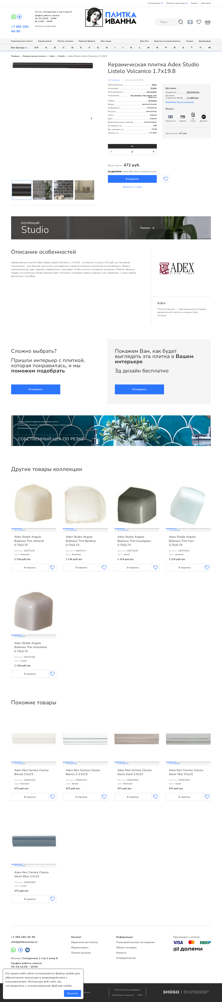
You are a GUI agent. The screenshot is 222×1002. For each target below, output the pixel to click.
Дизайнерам (205, 41)
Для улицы (106, 41)
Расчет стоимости (185, 102)
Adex (52, 56)
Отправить (36, 389)
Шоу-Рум (144, 41)
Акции (194, 3)
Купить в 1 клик (132, 187)
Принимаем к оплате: (186, 937)
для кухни (147, 95)
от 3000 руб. (193, 98)
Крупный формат (87, 41)
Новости (121, 952)
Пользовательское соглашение (135, 942)
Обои (140, 995)
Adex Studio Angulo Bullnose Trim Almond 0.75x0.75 (29, 541)
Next (91, 118)
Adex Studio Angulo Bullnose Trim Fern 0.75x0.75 (182, 541)
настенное (152, 92)
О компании (154, 3)
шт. (132, 146)
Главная (15, 56)
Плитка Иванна (111, 17)
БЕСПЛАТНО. (193, 92)
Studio (61, 56)
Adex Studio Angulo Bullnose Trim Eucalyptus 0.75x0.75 (134, 541)
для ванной (135, 95)
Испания (152, 100)
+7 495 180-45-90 (23, 937)
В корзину (132, 179)
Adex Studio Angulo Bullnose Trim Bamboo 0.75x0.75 (81, 541)
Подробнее (171, 102)
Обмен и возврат (126, 947)
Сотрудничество (126, 958)
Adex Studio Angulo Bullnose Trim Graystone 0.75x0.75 (30, 647)
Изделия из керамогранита (167, 41)
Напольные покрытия (123, 995)
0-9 (36, 47)
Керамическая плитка (22, 41)
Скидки (189, 41)
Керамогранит (45, 41)
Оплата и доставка (175, 3)
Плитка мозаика (65, 41)
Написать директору (45, 26)
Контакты (206, 3)
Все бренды (19, 47)
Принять (72, 993)
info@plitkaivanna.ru (24, 942)
